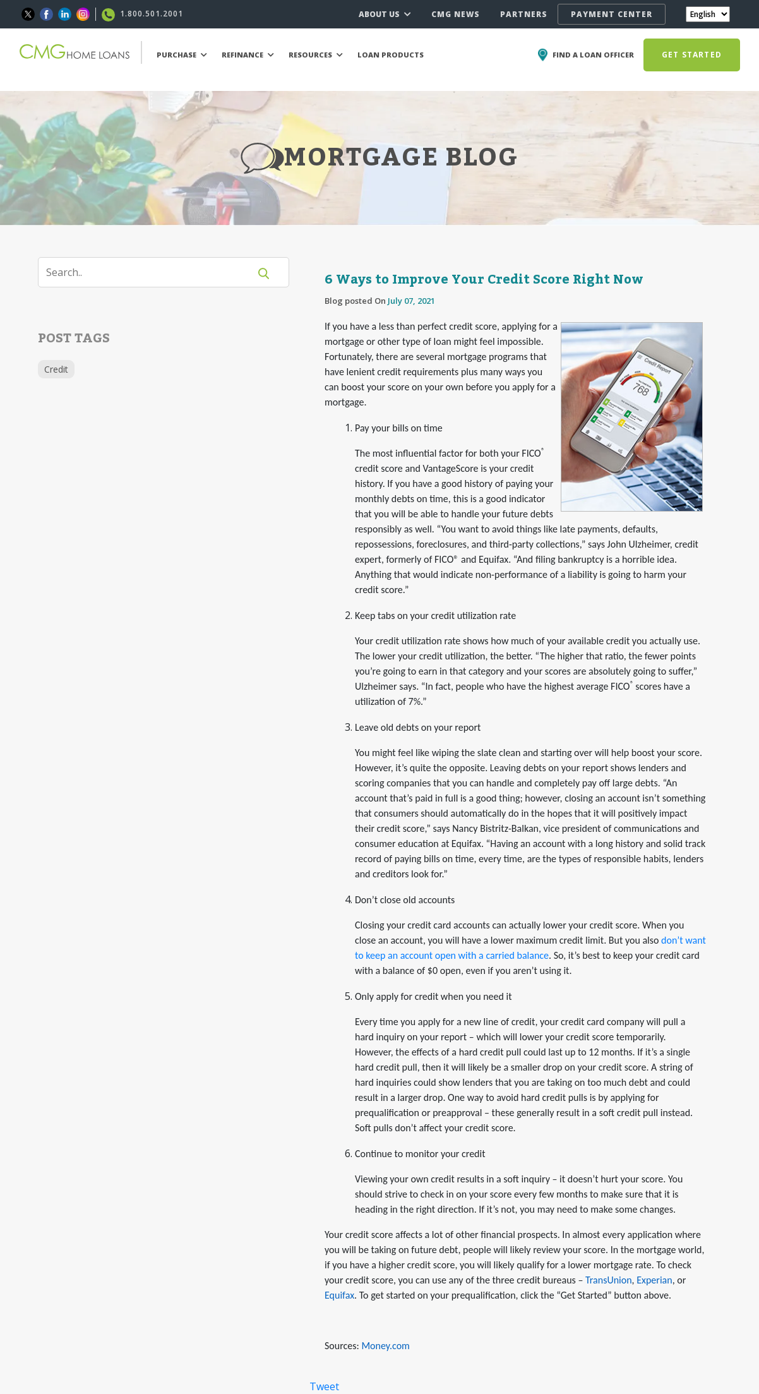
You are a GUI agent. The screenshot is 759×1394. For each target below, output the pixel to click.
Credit (56, 369)
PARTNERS (523, 14)
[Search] (151, 272)
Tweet (324, 1386)
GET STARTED (692, 54)
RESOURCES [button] (316, 54)
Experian (654, 1280)
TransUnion (608, 1280)
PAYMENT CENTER (611, 14)
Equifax (339, 1295)
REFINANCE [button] (248, 54)
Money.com (385, 1346)
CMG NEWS (455, 14)
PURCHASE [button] (182, 54)
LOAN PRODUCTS (390, 54)
